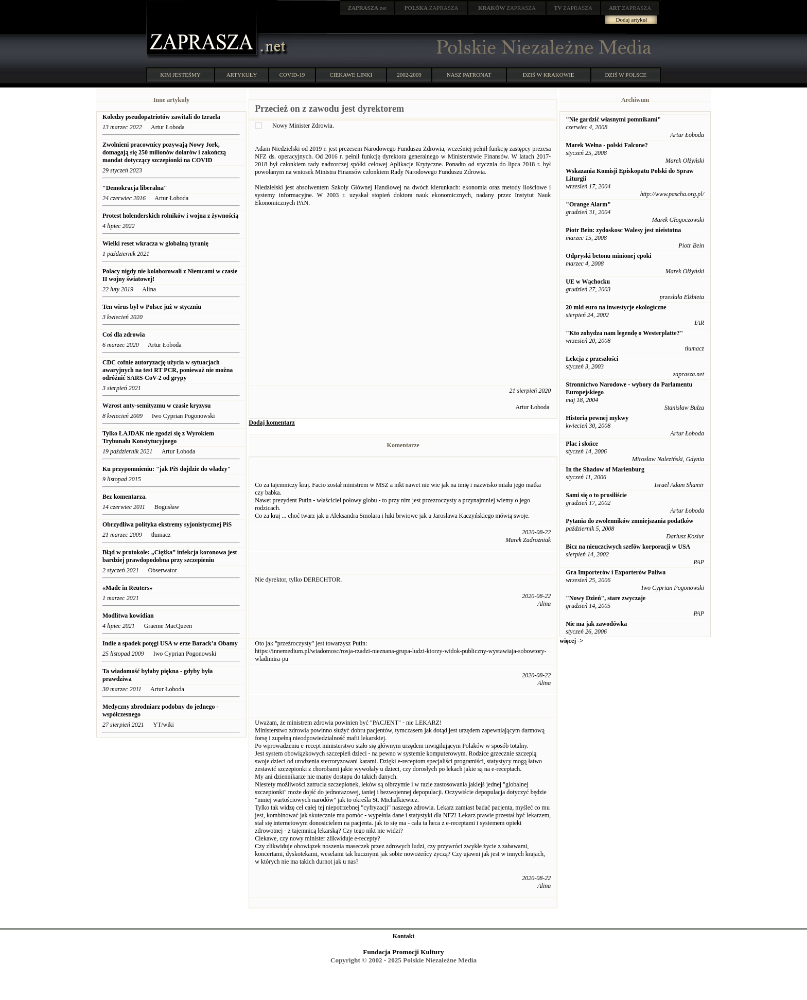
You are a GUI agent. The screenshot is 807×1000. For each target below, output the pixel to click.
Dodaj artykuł (631, 19)
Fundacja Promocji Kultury (403, 952)
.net (367, 8)
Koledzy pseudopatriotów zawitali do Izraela (161, 116)
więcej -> (571, 640)
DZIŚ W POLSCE (625, 75)
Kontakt (404, 936)
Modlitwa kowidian (128, 615)
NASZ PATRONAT (469, 75)
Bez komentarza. (124, 496)
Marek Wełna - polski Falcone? (607, 145)
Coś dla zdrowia (123, 334)
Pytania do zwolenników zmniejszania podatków (629, 520)
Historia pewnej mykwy (597, 418)
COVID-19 (292, 75)
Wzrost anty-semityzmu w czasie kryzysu (156, 405)
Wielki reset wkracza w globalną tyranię (155, 243)
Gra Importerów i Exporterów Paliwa (615, 572)
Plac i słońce (582, 443)
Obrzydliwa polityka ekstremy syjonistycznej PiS (167, 524)
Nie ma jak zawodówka (596, 623)
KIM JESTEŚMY (180, 75)
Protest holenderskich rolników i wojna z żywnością (170, 215)
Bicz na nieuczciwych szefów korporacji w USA (628, 546)
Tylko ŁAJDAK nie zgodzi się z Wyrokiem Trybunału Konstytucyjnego (158, 437)
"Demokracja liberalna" (134, 187)
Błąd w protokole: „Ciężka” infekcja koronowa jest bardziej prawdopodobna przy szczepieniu (169, 556)
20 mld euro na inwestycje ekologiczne (616, 307)
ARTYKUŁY (241, 75)
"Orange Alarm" (588, 204)
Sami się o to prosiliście (596, 495)
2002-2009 (409, 75)
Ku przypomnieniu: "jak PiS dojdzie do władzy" (166, 468)
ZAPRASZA (432, 8)
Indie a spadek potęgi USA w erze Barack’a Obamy (170, 643)
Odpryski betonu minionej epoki (608, 255)
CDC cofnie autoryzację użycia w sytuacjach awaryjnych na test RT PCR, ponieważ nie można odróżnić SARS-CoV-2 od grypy (167, 370)
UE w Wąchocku (588, 281)
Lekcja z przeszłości (592, 358)
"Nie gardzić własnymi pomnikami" (613, 119)
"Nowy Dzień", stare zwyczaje (605, 598)
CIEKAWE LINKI (351, 75)
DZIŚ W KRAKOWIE (548, 75)
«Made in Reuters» (128, 587)
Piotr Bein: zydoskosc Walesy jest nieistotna (623, 230)
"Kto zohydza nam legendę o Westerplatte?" (624, 333)
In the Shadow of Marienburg (605, 469)
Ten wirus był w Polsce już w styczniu (151, 306)
